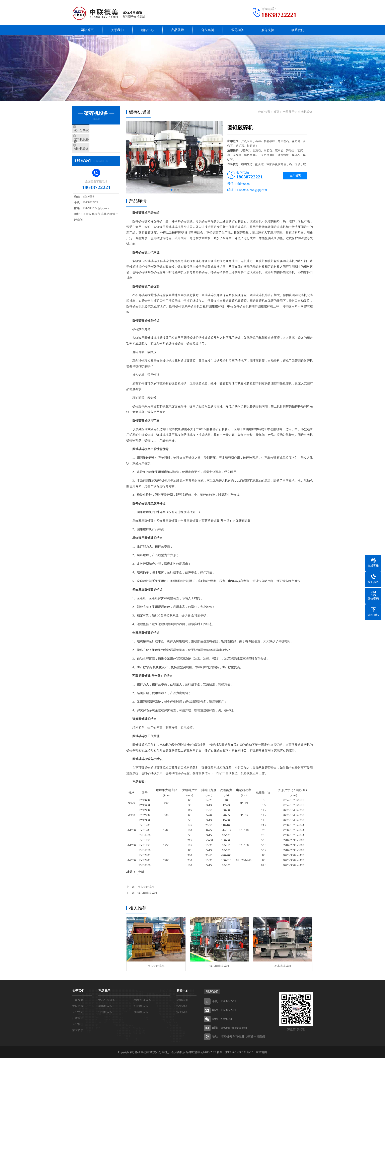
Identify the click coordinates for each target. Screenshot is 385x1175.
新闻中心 (147, 30)
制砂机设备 (89, 153)
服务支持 (267, 30)
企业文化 (77, 1012)
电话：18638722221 (224, 1010)
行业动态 (182, 1006)
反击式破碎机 (146, 887)
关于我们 (117, 30)
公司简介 (77, 1000)
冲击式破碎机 (282, 966)
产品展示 (177, 30)
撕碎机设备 (141, 1012)
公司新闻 (182, 1000)
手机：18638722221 (224, 1001)
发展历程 (77, 1006)
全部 (141, 871)
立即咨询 (295, 175)
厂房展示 (77, 1018)
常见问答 (237, 30)
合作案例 (207, 30)
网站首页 (87, 30)
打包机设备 (105, 1012)
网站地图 (261, 1052)
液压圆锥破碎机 (147, 893)
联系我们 (297, 30)
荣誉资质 (77, 1030)
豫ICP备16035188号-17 (239, 1052)
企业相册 (77, 1024)
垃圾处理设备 (142, 1000)
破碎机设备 (89, 141)
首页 (276, 111)
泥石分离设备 (90, 130)
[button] (171, 190)
